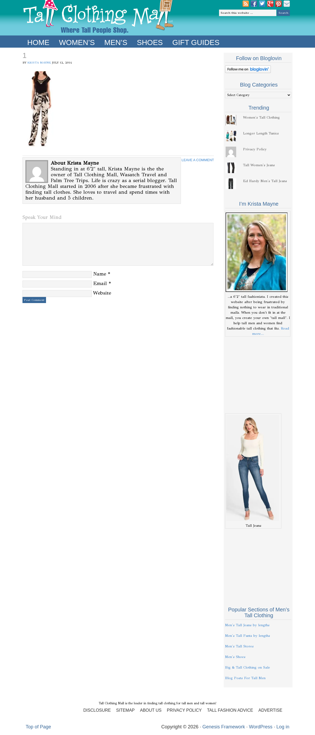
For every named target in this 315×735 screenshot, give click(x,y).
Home (38, 42)
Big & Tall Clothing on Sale (247, 667)
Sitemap (125, 710)
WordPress (260, 726)
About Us (151, 710)
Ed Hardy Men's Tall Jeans (265, 181)
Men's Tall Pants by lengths (247, 636)
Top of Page (38, 726)
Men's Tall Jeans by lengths (247, 625)
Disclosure (97, 710)
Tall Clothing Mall (98, 17)
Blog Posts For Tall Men (245, 678)
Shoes (150, 42)
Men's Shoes (235, 657)
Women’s (77, 42)
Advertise (270, 710)
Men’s (115, 42)
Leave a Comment (197, 160)
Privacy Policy (255, 149)
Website (102, 293)
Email (100, 283)
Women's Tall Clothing (261, 117)
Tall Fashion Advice (230, 710)
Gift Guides (195, 42)
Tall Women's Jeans (259, 165)
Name (99, 274)
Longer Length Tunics (261, 133)
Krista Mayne (39, 62)
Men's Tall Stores (239, 646)
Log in (282, 726)
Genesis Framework (223, 726)
